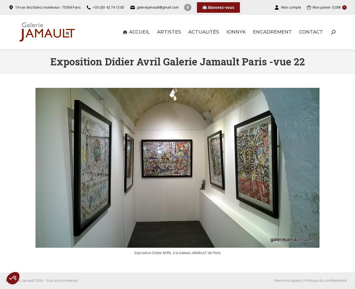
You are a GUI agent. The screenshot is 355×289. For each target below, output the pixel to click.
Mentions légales (288, 280)
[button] (13, 278)
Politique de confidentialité (325, 280)
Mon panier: (327, 7)
